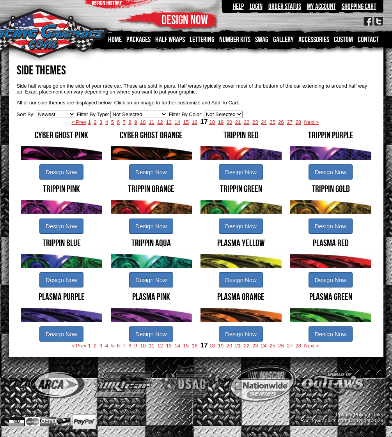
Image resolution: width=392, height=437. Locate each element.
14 (177, 122)
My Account (321, 6)
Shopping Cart (359, 6)
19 (220, 122)
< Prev (78, 122)
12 (160, 122)
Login (256, 6)
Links (377, 415)
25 (272, 122)
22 (246, 122)
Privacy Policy (351, 415)
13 (168, 122)
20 (229, 122)
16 (194, 122)
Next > (311, 122)
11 (151, 122)
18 (212, 122)
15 (186, 122)
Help (238, 6)
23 (255, 122)
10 (142, 122)
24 (263, 122)
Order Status (284, 6)
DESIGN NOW (184, 19)
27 (289, 122)
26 (281, 122)
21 (238, 122)
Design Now (61, 172)
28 (298, 122)
